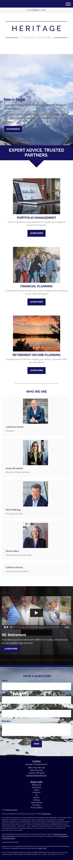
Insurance (36, 792)
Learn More (11, 649)
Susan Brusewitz (14, 468)
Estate (36, 790)
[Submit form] (36, 743)
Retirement (36, 785)
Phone (5, 707)
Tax (36, 795)
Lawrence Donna (15, 427)
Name (5, 680)
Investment (36, 787)
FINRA (40, 848)
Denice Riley (12, 551)
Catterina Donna (14, 567)
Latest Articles (36, 803)
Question (6, 721)
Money (36, 797)
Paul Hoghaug (13, 509)
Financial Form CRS (11, 810)
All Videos (36, 805)
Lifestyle (36, 800)
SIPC (45, 848)
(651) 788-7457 (36, 50)
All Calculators (36, 808)
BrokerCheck (46, 814)
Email (4, 694)
